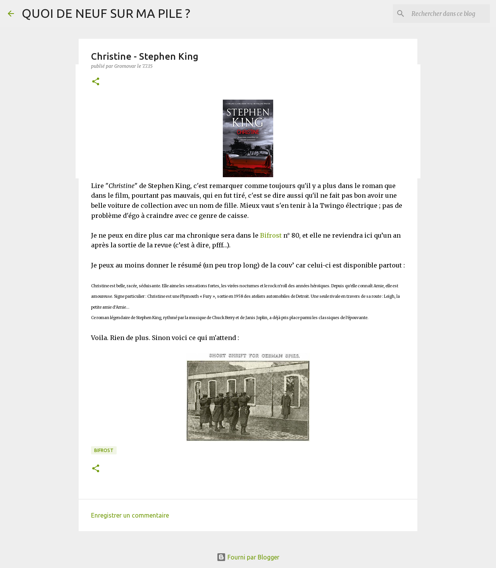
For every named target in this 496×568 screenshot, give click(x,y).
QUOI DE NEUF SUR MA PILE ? (106, 13)
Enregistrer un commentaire (130, 515)
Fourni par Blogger (248, 557)
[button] (95, 82)
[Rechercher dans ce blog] (449, 13)
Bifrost (271, 235)
